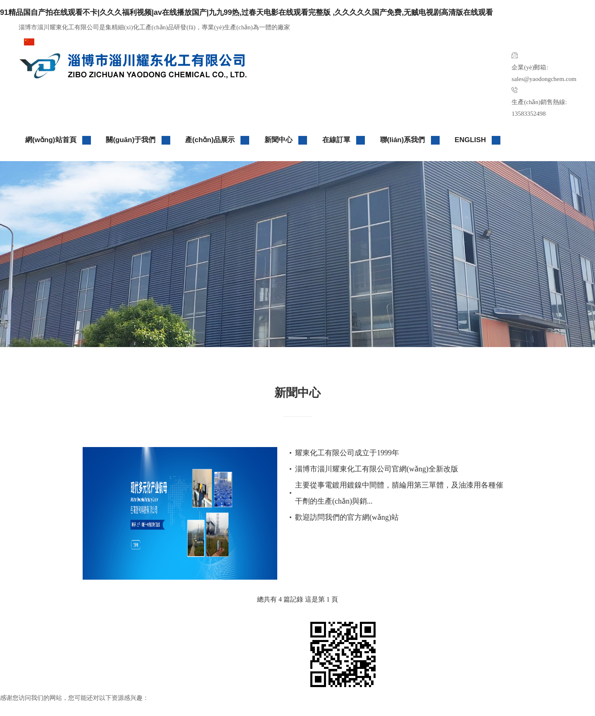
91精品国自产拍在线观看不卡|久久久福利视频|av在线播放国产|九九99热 (117, 710)
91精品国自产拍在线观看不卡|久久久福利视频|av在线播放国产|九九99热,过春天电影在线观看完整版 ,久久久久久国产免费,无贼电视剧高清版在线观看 (246, 12)
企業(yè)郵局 (174, 670)
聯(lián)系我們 (410, 140)
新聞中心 (285, 140)
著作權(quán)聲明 (46, 670)
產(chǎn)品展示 (217, 140)
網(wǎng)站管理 (103, 670)
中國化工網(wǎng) (266, 634)
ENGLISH (478, 140)
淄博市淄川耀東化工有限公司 (67, 634)
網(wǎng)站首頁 (58, 140)
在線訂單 (343, 140)
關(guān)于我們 (138, 140)
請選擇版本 (52, 41)
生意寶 (185, 646)
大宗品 (140, 670)
